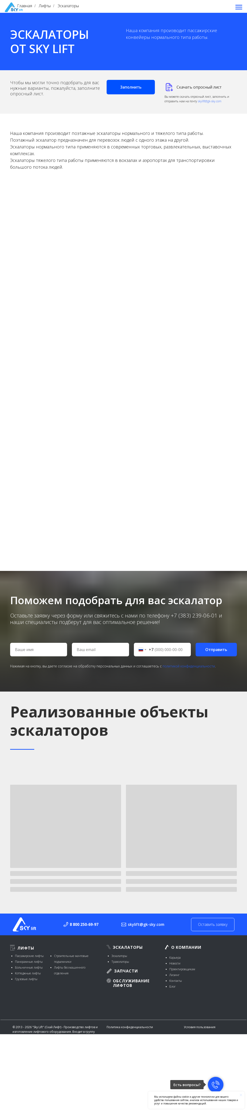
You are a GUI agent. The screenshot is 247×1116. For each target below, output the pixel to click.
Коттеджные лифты (28, 973)
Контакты (175, 981)
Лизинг (174, 975)
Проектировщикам (182, 969)
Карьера (175, 958)
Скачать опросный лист (199, 87)
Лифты (25, 948)
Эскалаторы (128, 947)
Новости (174, 963)
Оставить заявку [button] (212, 924)
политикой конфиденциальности (189, 666)
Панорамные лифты (29, 962)
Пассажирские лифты (29, 956)
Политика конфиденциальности (130, 1027)
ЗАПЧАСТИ (126, 971)
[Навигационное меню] (238, 7)
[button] (131, 87)
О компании (186, 947)
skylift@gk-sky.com (209, 101)
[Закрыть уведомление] (241, 1095)
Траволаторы (120, 962)
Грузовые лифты (26, 979)
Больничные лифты (29, 967)
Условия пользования (199, 1027)
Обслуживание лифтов (131, 983)
